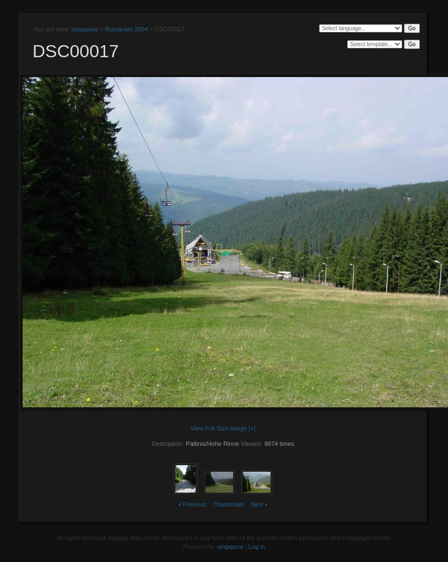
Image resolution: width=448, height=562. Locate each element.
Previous (194, 504)
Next (257, 504)
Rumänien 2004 (126, 29)
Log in (257, 546)
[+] (252, 428)
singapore (85, 29)
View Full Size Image (218, 428)
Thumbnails (228, 504)
